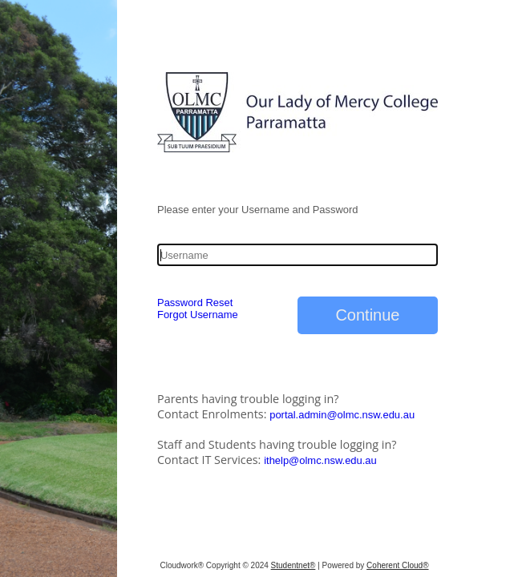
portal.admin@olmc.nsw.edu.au (342, 415)
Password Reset (195, 303)
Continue (367, 315)
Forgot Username (197, 315)
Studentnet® (293, 565)
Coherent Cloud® (397, 565)
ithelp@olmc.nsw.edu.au (320, 460)
